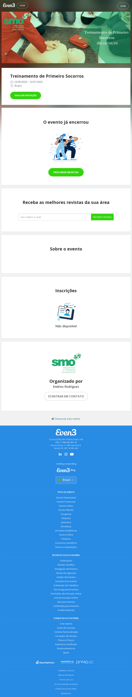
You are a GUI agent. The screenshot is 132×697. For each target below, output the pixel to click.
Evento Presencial (66, 501)
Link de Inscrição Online (66, 597)
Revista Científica (66, 564)
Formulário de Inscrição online (66, 593)
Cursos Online (66, 534)
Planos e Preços (66, 640)
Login (22, 5)
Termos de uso (66, 679)
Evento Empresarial (66, 497)
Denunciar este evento (66, 418)
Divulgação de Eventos (66, 568)
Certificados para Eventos (66, 606)
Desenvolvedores (66, 648)
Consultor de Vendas (66, 636)
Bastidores (66, 693)
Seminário (66, 522)
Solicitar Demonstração (66, 632)
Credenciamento (66, 610)
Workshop (66, 526)
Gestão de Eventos (66, 577)
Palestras (66, 538)
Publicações (66, 560)
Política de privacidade (66, 688)
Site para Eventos (66, 601)
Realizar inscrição (26, 95)
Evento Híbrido (66, 510)
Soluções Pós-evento (66, 581)
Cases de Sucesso (66, 627)
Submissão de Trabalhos (66, 585)
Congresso (66, 514)
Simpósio (66, 518)
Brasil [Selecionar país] (66, 480)
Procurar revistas (66, 172)
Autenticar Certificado (66, 644)
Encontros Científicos (66, 543)
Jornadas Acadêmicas (66, 530)
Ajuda (66, 652)
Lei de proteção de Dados (66, 684)
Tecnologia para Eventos (66, 589)
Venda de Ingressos (66, 573)
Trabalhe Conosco (66, 670)
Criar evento (66, 623)
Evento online (66, 505)
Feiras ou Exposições (66, 547)
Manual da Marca (66, 675)
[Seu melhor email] (54, 217)
